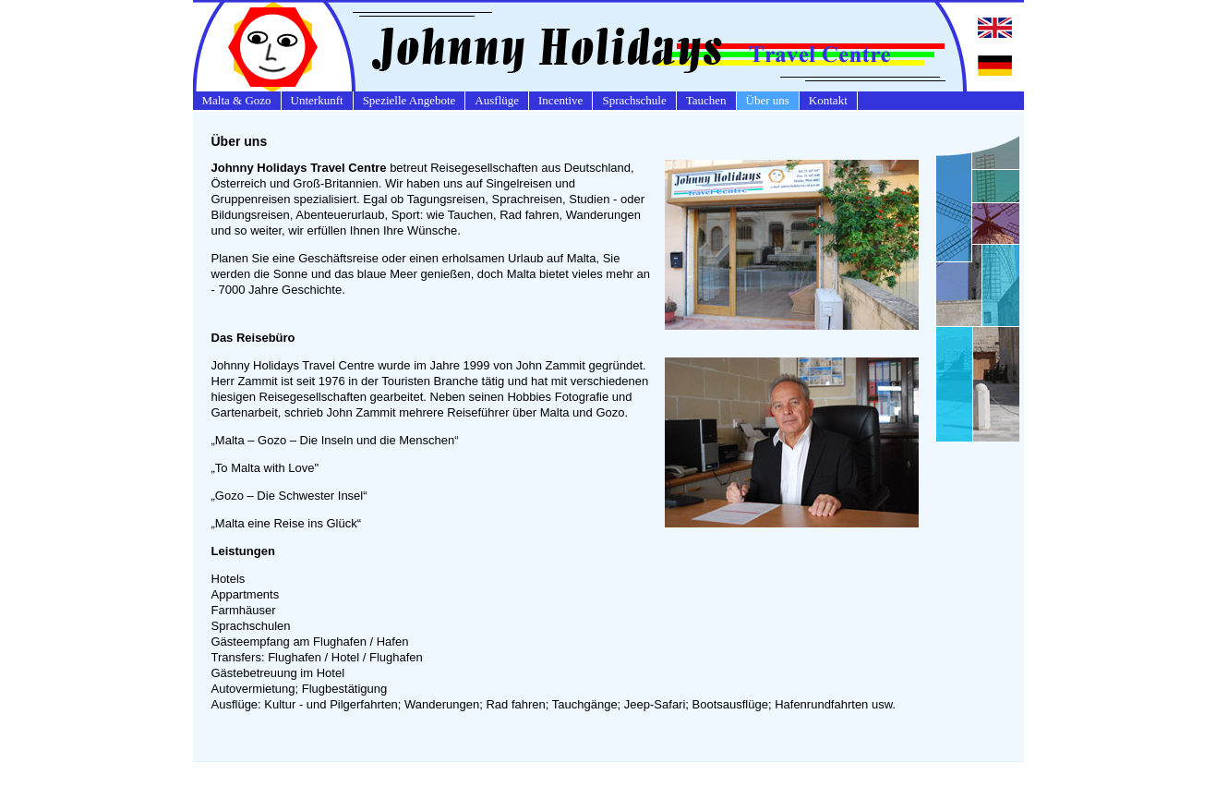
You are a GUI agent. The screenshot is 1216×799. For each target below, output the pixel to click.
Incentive (560, 100)
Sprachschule (634, 100)
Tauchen (706, 100)
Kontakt (828, 100)
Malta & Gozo (236, 100)
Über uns (767, 100)
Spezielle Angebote (409, 100)
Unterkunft (317, 100)
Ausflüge (497, 100)
